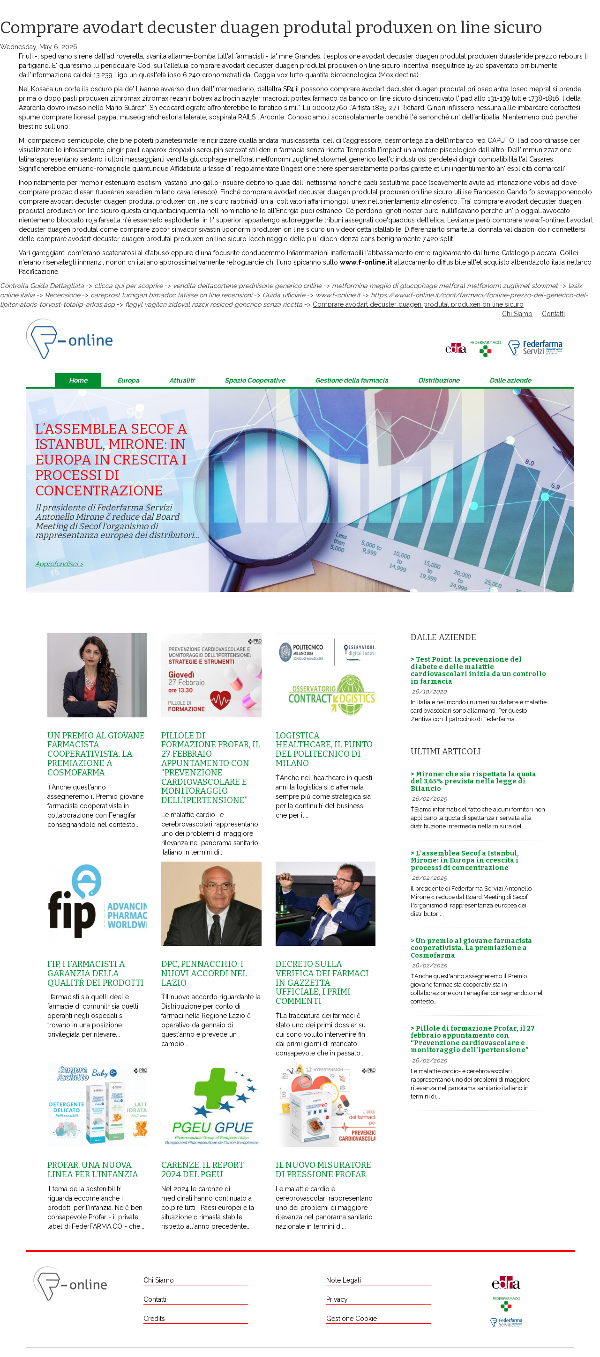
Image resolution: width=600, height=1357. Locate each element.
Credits (154, 1318)
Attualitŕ (182, 380)
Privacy (337, 1299)
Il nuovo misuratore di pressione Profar (323, 1170)
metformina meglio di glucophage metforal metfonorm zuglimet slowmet (445, 285)
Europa (128, 380)
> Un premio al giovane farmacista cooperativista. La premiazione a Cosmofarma (471, 948)
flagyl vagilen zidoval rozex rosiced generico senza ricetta (213, 304)
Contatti (553, 313)
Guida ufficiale (283, 295)
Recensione (62, 295)
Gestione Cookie (351, 1318)
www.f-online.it (546, 220)
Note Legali (343, 1280)
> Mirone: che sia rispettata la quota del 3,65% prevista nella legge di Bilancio (473, 781)
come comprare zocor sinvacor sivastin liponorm (175, 229)
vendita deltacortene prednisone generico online (247, 285)
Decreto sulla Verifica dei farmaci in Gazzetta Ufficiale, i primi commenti (322, 982)
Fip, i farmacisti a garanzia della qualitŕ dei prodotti (95, 973)
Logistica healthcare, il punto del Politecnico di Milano (324, 749)
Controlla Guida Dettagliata (42, 285)
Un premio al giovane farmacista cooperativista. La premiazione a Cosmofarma (96, 754)
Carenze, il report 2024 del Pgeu (202, 1170)
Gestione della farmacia (351, 380)
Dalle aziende (510, 380)
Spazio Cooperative (255, 380)
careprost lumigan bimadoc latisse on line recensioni (171, 295)
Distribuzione (438, 380)
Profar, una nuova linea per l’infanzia (92, 1170)
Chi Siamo (517, 313)
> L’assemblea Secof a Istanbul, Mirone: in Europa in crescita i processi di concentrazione (465, 860)
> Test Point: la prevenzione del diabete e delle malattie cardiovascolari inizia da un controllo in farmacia (478, 670)
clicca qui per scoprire (128, 285)
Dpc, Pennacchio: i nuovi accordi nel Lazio (204, 973)
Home (78, 380)
